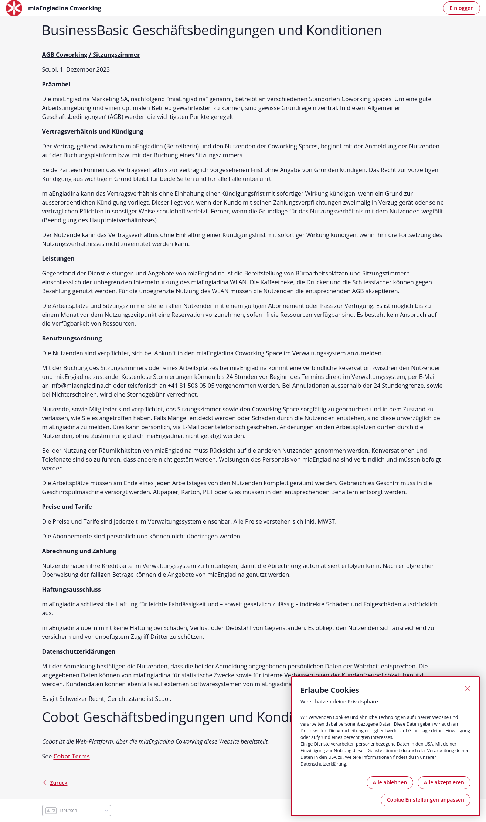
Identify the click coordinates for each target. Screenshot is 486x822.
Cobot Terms (71, 756)
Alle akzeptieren (444, 782)
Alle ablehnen (390, 782)
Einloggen (461, 7)
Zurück (55, 782)
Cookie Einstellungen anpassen (425, 799)
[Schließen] (467, 689)
